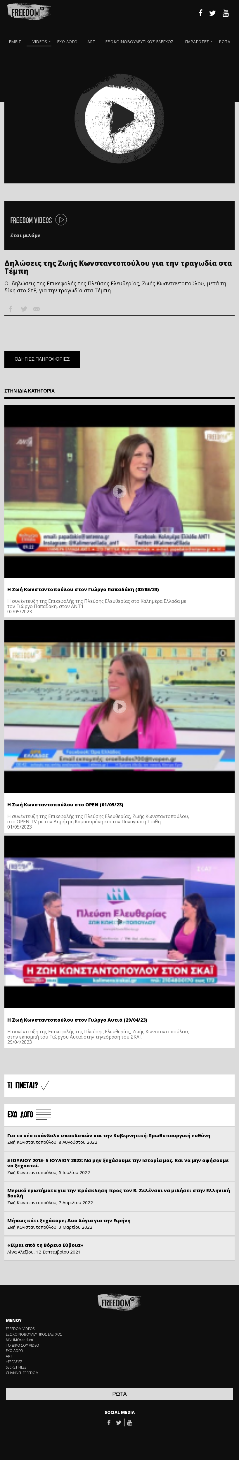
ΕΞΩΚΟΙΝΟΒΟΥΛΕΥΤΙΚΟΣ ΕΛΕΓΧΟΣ (139, 41)
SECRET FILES (16, 1367)
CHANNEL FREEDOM (22, 1373)
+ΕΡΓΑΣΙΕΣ (14, 1362)
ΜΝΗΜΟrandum (19, 1340)
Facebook (11, 309)
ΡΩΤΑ (224, 41)
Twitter (24, 309)
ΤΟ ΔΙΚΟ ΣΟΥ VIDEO (22, 1345)
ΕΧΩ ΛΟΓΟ (67, 41)
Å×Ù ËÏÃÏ (29, 1115)
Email (36, 309)
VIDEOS (39, 41)
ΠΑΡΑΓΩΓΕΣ (197, 41)
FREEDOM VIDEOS (20, 1329)
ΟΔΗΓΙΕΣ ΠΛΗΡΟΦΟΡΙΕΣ (42, 359)
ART (91, 41)
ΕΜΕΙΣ (15, 41)
